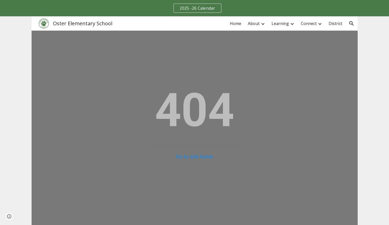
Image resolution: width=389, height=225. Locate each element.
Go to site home (194, 157)
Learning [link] (280, 23)
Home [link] (235, 23)
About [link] (254, 23)
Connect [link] (309, 23)
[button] (351, 23)
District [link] (335, 23)
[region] (194, 8)
